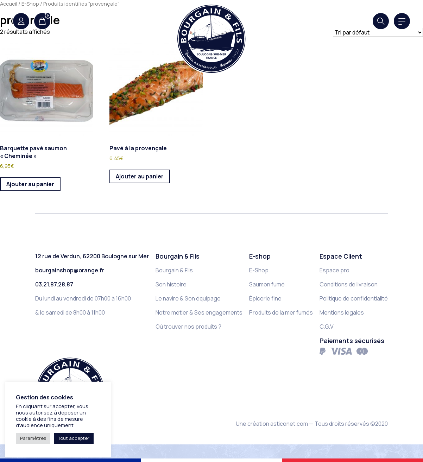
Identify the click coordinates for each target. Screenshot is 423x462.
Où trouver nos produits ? (188, 326)
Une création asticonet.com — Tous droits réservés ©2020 (312, 423)
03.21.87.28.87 (54, 284)
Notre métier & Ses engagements (199, 312)
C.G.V (327, 326)
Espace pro (334, 270)
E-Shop (259, 270)
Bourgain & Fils (174, 270)
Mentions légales (342, 312)
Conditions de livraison (349, 284)
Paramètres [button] (33, 438)
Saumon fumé (267, 284)
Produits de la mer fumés (281, 312)
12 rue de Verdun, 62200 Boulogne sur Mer (92, 256)
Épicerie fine (265, 298)
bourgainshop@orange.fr (69, 270)
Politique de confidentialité (354, 298)
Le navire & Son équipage (188, 298)
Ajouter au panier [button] (30, 184)
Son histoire (171, 284)
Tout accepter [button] (73, 438)
